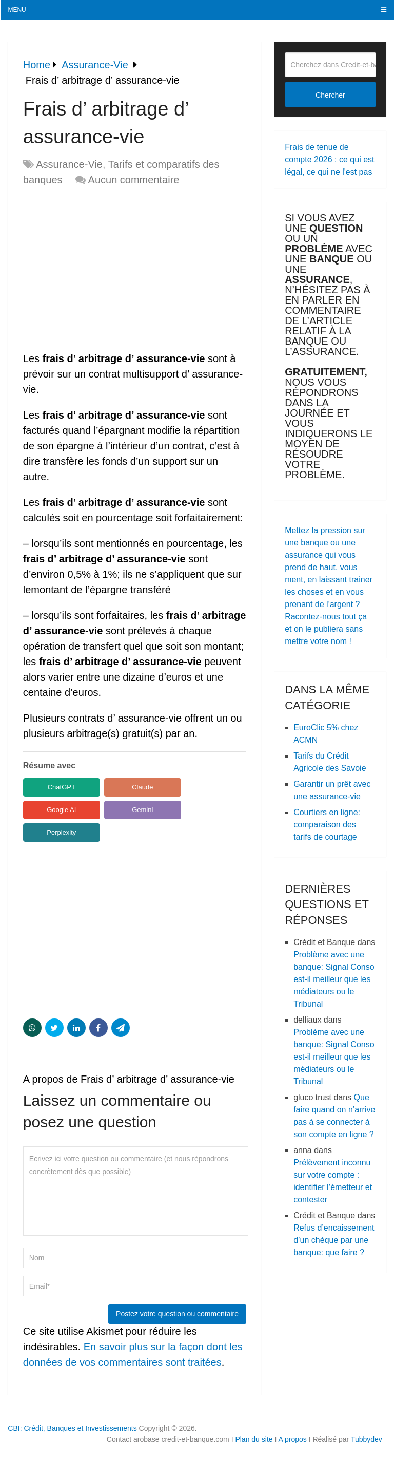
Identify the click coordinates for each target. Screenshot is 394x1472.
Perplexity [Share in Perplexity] (61, 832)
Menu (17, 9)
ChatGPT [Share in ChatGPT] (61, 787)
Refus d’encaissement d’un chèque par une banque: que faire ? (333, 1240)
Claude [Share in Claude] (142, 787)
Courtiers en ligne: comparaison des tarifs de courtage (326, 824)
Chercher (330, 95)
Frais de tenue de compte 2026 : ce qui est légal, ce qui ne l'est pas (329, 159)
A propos (292, 1439)
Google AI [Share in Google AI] (61, 810)
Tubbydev (366, 1439)
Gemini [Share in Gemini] (142, 810)
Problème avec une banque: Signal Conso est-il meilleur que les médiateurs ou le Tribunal (333, 979)
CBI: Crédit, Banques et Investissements (72, 1428)
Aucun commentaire (134, 179)
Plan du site (253, 1439)
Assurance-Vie (69, 164)
